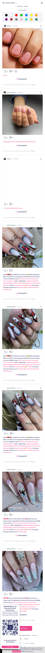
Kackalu (9, 26)
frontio (32, 643)
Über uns (35, 635)
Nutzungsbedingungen (24, 635)
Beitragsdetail (21, 79)
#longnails (10, 281)
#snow (5, 75)
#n (14, 281)
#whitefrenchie (7, 289)
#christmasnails (26, 279)
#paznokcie (37, 283)
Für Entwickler (18, 638)
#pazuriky (17, 285)
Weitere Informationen (27, 651)
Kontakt (26, 638)
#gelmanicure (30, 283)
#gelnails (36, 281)
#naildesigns (6, 142)
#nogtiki (24, 287)
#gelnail (5, 283)
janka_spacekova (11, 225)
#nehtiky (29, 285)
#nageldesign (29, 281)
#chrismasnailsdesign (17, 142)
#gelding (10, 283)
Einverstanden (16, 651)
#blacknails (35, 287)
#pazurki (22, 285)
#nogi (19, 287)
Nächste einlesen (22, 628)
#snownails (35, 279)
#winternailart (28, 142)
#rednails (29, 287)
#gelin (24, 283)
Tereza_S (9, 159)
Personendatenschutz (11, 635)
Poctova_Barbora (11, 92)
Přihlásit (33, 84)
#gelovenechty (17, 283)
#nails (7, 208)
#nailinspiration (13, 208)
